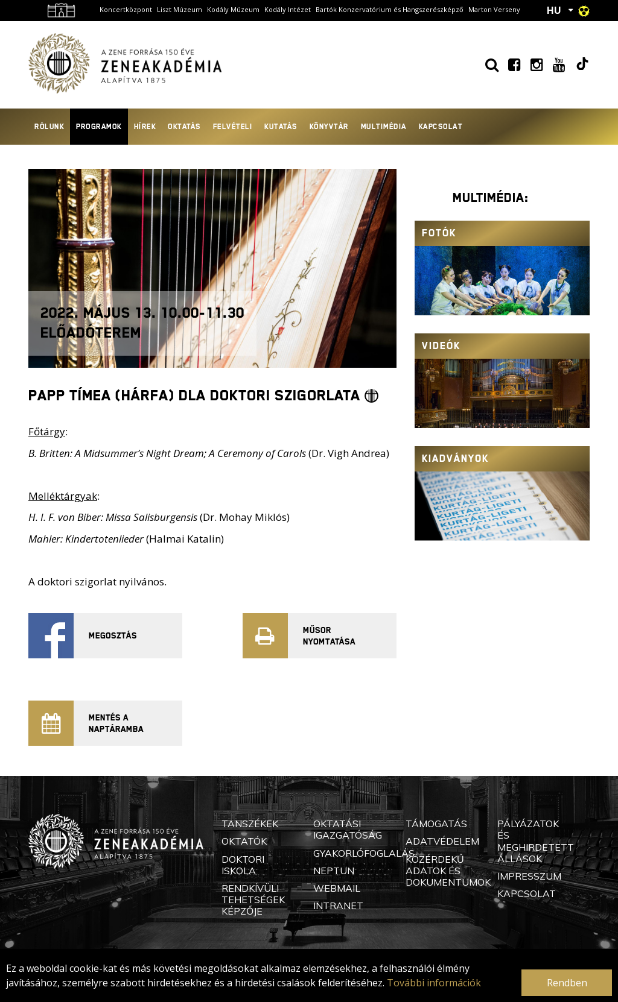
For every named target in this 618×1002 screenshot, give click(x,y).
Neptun (333, 871)
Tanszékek (249, 824)
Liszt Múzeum (179, 9)
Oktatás (184, 126)
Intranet (338, 906)
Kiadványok (455, 458)
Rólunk (49, 126)
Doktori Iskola (242, 865)
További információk (434, 982)
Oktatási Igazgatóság (347, 829)
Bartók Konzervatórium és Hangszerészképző (390, 9)
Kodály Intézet (287, 9)
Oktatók (244, 841)
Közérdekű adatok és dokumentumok (448, 870)
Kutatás (281, 126)
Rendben (567, 982)
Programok (99, 126)
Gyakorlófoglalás (364, 853)
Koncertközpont (126, 9)
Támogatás (436, 824)
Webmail (336, 888)
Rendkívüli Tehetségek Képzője (253, 899)
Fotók (439, 233)
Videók (441, 345)
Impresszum (529, 876)
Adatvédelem (442, 841)
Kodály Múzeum (233, 9)
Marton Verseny (494, 9)
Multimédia (384, 126)
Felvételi (233, 126)
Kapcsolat (441, 126)
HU (554, 10)
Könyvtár (329, 126)
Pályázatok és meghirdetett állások (535, 841)
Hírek (145, 126)
